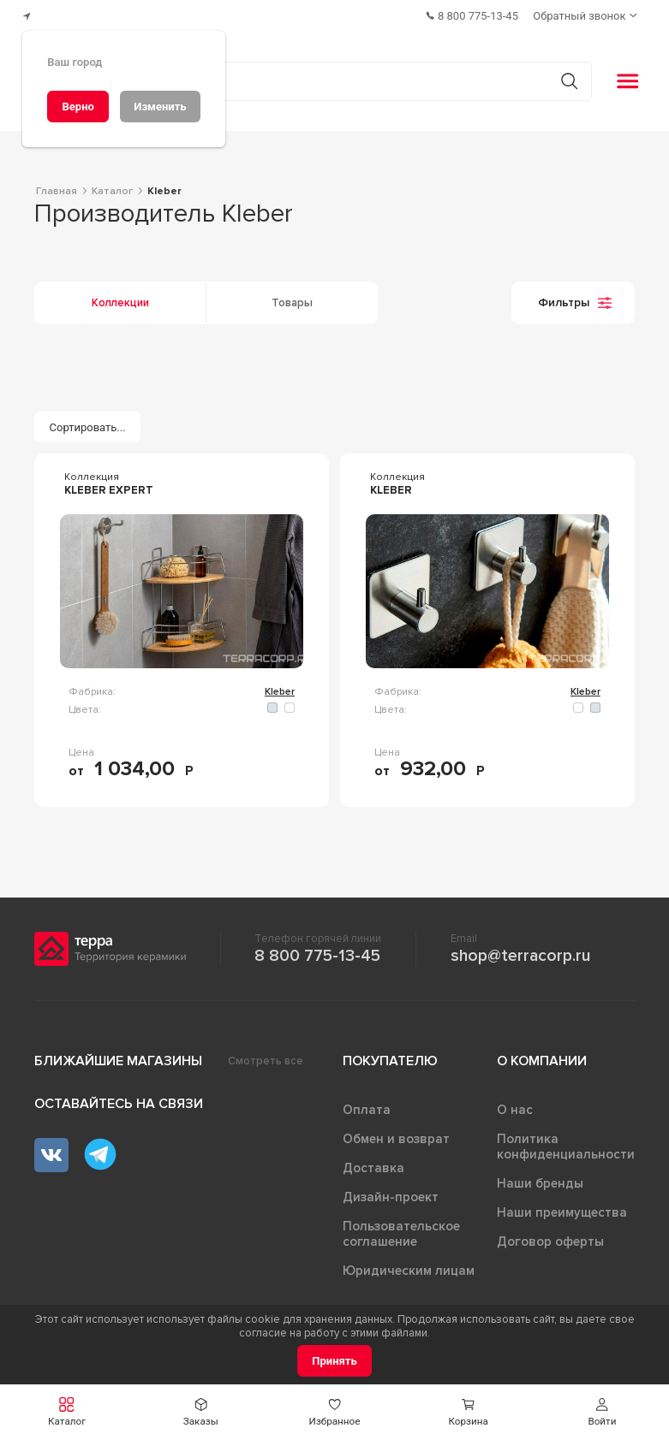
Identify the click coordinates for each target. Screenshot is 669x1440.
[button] (67, 1412)
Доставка (373, 1162)
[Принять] (334, 1361)
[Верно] (78, 106)
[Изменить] (160, 106)
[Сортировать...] (87, 422)
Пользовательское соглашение (401, 1228)
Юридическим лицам (409, 1265)
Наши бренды (540, 1178)
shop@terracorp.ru (520, 950)
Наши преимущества (562, 1207)
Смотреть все (265, 1056)
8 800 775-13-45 (317, 950)
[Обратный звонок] (588, 13)
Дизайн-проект (391, 1192)
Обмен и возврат (396, 1133)
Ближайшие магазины (118, 1055)
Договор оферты (550, 1236)
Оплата (367, 1104)
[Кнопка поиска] (562, 76)
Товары (292, 298)
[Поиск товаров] (325, 76)
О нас (515, 1104)
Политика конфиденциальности (566, 1141)
